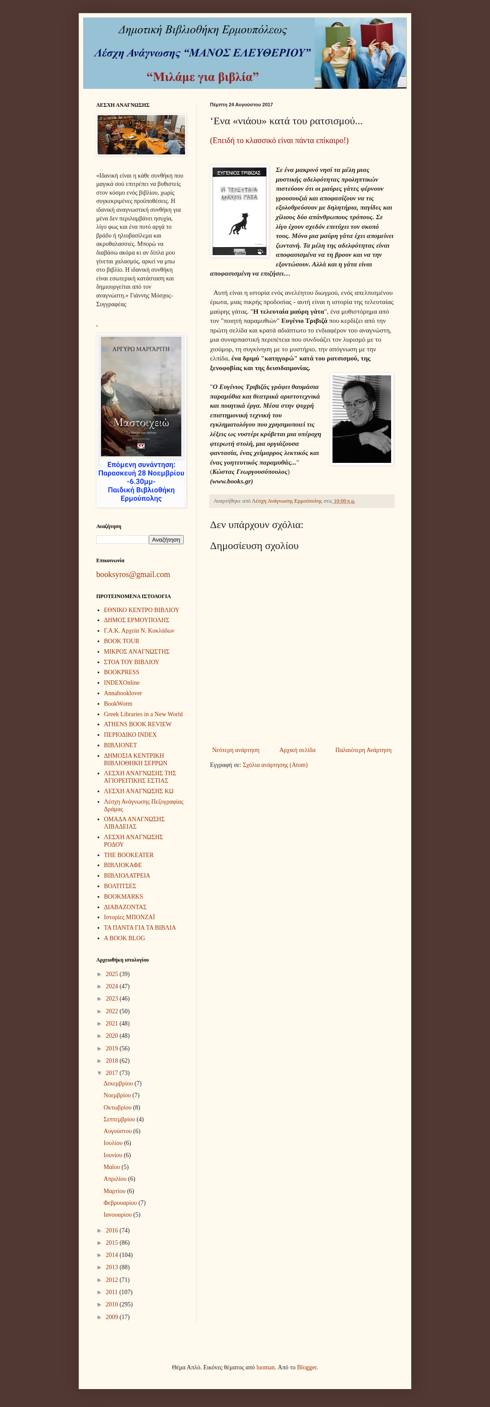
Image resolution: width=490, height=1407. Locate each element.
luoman (265, 1367)
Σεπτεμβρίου (120, 1119)
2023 (113, 998)
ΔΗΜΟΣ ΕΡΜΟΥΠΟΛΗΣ (137, 620)
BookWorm (118, 703)
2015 (113, 1242)
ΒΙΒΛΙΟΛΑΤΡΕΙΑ (127, 875)
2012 (113, 1280)
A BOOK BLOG (124, 938)
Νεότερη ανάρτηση (235, 750)
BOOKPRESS (122, 672)
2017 (113, 1073)
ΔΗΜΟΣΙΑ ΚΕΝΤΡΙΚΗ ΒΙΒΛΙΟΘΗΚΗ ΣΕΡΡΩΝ (136, 759)
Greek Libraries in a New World (143, 714)
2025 (113, 974)
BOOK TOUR (122, 641)
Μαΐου (113, 1167)
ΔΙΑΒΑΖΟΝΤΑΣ (125, 907)
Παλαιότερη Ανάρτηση (364, 750)
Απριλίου (116, 1179)
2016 (113, 1230)
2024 (113, 986)
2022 (113, 1011)
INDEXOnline (122, 682)
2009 (113, 1317)
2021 (113, 1023)
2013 (113, 1267)
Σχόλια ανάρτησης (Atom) (275, 765)
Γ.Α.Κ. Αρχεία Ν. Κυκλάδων (139, 630)
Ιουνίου (114, 1155)
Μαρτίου (115, 1191)
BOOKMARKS (123, 896)
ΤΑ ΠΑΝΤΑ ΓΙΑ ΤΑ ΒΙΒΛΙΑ (140, 927)
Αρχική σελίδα (297, 750)
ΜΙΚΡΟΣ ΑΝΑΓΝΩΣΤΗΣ (137, 651)
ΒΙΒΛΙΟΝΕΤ (120, 745)
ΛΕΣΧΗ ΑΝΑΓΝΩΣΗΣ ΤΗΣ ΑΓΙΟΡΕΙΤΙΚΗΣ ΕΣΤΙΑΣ (140, 777)
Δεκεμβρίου (119, 1083)
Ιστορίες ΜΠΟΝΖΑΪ (129, 917)
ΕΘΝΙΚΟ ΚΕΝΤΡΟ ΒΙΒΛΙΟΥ (142, 610)
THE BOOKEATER (129, 855)
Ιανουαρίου (118, 1214)
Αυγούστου (118, 1131)
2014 (113, 1255)
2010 (113, 1304)
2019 (113, 1048)
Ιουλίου (114, 1143)
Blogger (306, 1367)
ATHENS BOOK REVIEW (138, 724)
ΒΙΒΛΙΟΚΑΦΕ (123, 865)
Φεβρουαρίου (121, 1203)
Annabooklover (123, 693)
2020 (113, 1035)
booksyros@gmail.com (133, 574)
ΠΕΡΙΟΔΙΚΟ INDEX (130, 735)
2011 (112, 1292)
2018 (113, 1060)
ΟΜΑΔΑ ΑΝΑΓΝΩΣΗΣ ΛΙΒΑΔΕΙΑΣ (134, 823)
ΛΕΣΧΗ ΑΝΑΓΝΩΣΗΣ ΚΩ (139, 791)
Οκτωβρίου (118, 1107)
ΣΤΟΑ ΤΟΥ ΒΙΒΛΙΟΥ (132, 662)
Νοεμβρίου (118, 1095)
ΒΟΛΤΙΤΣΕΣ (120, 886)
